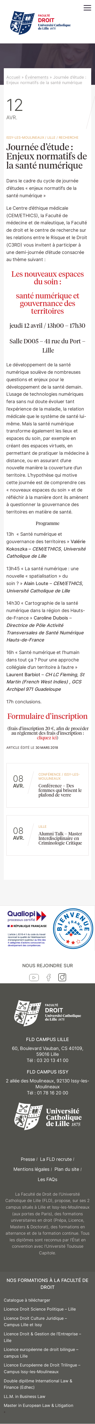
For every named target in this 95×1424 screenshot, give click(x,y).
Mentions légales (31, 1169)
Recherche (69, 137)
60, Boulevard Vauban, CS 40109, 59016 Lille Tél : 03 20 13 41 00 (47, 1054)
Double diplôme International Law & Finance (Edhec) (38, 1384)
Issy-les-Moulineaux (25, 137)
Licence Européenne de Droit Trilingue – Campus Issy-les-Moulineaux (42, 1368)
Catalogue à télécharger (27, 1300)
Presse (28, 1159)
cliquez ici (47, 737)
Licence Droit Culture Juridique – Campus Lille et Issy (35, 1321)
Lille (51, 137)
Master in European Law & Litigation (38, 1405)
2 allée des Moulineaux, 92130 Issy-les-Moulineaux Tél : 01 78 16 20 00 (47, 1086)
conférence (50, 774)
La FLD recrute (56, 1159)
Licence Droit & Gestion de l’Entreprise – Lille (42, 1337)
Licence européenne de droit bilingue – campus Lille (41, 1353)
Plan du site (66, 1169)
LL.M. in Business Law (24, 1396)
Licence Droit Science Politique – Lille (40, 1309)
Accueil (13, 77)
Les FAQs (47, 1179)
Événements (36, 77)
